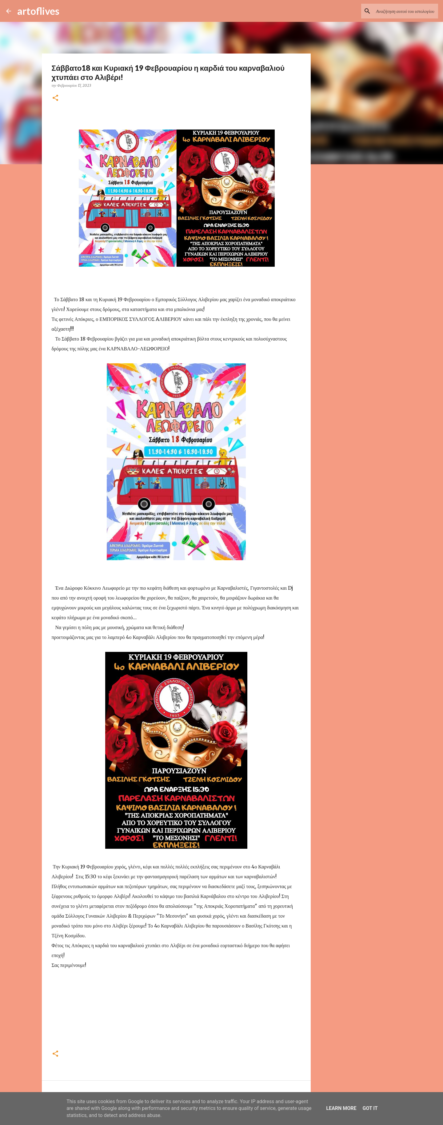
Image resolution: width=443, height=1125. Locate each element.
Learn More (341, 1108)
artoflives (38, 11)
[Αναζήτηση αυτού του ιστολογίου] (405, 11)
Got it (369, 1108)
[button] (55, 98)
